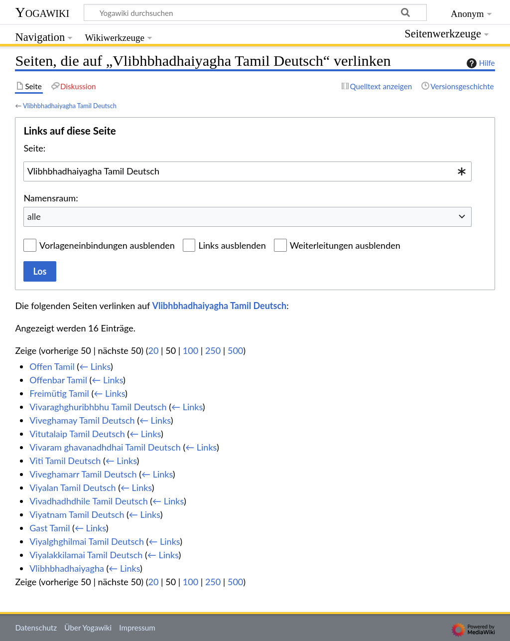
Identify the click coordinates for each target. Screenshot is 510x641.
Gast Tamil (49, 527)
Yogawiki (42, 12)
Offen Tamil (52, 366)
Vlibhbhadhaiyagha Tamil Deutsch (70, 106)
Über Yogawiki (88, 627)
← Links (95, 366)
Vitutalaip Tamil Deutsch (77, 433)
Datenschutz (36, 627)
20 (153, 350)
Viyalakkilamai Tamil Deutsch (85, 554)
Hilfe (479, 63)
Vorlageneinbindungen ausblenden (107, 245)
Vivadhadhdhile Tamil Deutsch (88, 500)
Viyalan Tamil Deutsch (72, 487)
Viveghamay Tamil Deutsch (81, 420)
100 (190, 350)
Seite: (34, 148)
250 (213, 350)
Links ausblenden (231, 245)
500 (235, 350)
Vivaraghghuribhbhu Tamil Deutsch (97, 406)
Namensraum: (50, 197)
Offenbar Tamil (58, 379)
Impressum (137, 627)
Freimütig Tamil (59, 393)
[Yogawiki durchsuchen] (255, 12)
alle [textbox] (34, 216)
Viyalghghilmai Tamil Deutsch (86, 541)
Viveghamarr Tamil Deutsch (82, 474)
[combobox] (247, 171)
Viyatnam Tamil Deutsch (76, 514)
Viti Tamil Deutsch (65, 460)
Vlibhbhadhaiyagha (66, 568)
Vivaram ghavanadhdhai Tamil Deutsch (105, 447)
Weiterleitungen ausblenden (345, 245)
